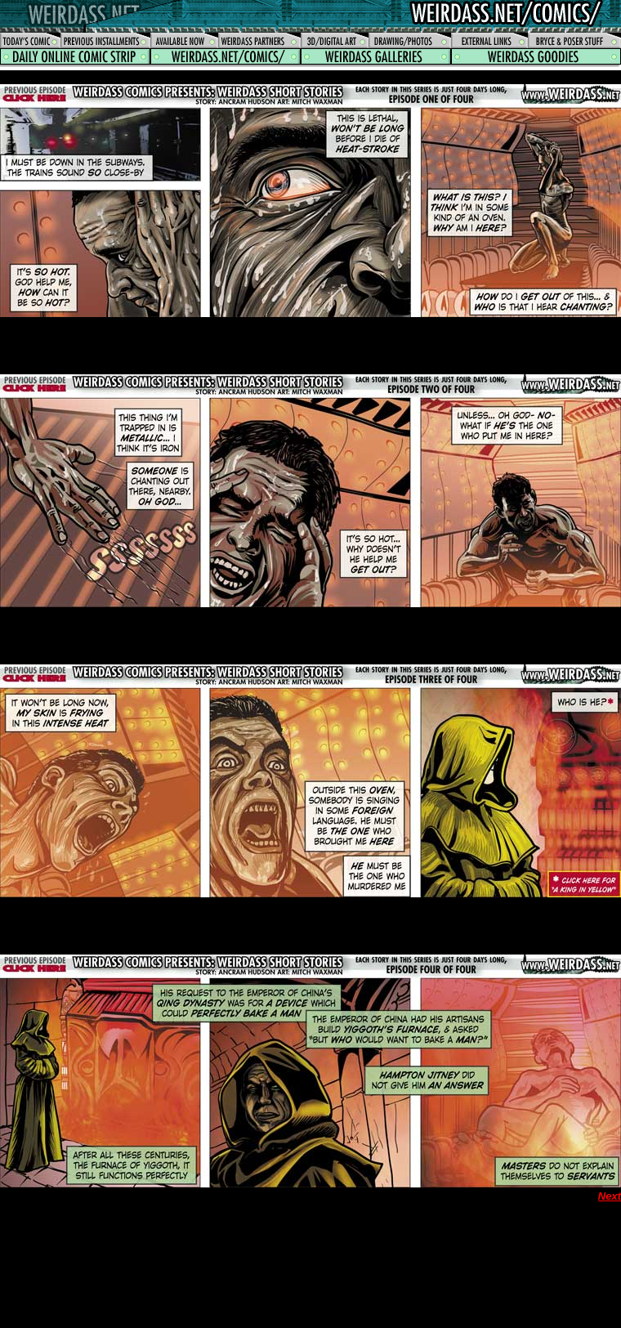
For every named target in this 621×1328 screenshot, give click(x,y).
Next (609, 1196)
